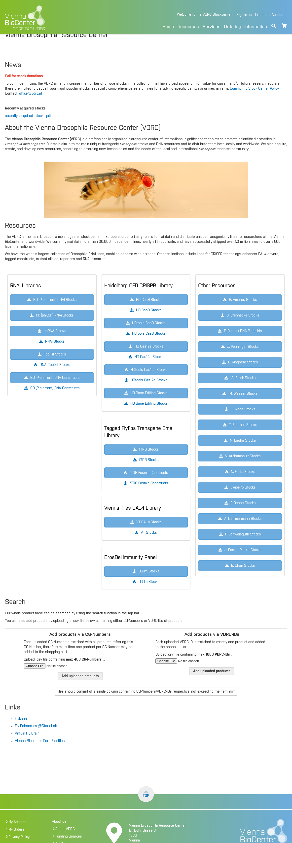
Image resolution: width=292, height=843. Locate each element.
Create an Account (270, 15)
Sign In (241, 15)
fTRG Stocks (149, 470)
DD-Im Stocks (149, 592)
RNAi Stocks (55, 352)
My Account (17, 832)
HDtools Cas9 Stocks (149, 344)
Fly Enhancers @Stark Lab (36, 736)
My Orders (16, 840)
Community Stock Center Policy (254, 99)
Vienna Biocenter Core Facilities (40, 751)
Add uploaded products (80, 686)
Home (168, 27)
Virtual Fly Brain (27, 744)
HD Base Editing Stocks (149, 414)
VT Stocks (149, 543)
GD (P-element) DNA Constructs (55, 398)
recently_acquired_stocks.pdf (28, 126)
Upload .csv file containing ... (64, 670)
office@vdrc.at (30, 104)
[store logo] (52, 17)
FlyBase (21, 729)
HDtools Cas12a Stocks (149, 390)
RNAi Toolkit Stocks (55, 375)
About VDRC (65, 839)
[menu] (214, 26)
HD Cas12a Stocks (149, 367)
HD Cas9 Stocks (149, 320)
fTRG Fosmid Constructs (149, 493)
